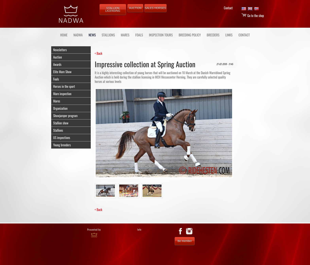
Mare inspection (62, 93)
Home (64, 34)
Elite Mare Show (62, 71)
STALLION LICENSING (112, 9)
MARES (125, 34)
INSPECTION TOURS (161, 34)
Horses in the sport (64, 86)
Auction (57, 57)
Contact (228, 8)
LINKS (228, 34)
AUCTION (135, 7)
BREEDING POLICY (190, 34)
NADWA (78, 34)
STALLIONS (108, 34)
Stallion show (60, 123)
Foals (56, 79)
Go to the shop (252, 15)
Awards (57, 64)
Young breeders (62, 145)
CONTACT (244, 34)
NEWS (92, 34)
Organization (60, 108)
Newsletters (60, 49)
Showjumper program (65, 115)
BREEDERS (213, 34)
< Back (98, 53)
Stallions (58, 130)
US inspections (61, 137)
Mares (56, 101)
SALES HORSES (155, 7)
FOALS (139, 34)
